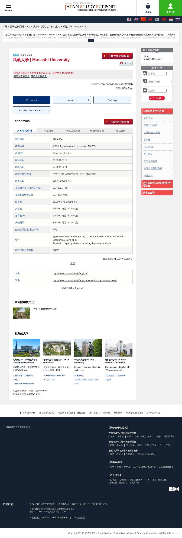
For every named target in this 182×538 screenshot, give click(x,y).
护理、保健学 (116, 445)
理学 (147, 445)
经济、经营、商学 (142, 436)
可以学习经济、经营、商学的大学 (30, 391)
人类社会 (110, 376)
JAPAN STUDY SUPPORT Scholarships (152, 467)
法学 (129, 436)
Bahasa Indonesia (118, 483)
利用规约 (118, 413)
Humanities (72, 100)
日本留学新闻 (29, 413)
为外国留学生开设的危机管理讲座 (157, 184)
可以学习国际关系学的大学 (26, 394)
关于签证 (148, 154)
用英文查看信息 (39, 76)
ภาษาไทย (134, 483)
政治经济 (80, 376)
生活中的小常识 (152, 132)
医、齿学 (130, 445)
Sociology (112, 100)
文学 (112, 436)
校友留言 (81, 413)
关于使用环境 (153, 413)
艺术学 (141, 454)
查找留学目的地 (46, 413)
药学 (140, 445)
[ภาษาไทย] (177, 19)
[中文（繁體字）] (150, 19)
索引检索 (93, 413)
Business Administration (24, 384)
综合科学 (151, 454)
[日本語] (129, 19)
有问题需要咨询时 (153, 168)
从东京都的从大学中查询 (16, 427)
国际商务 (121, 376)
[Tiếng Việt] (164, 19)
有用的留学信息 (65, 413)
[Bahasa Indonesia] (170, 19)
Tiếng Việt (162, 480)
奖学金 (147, 139)
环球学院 (29, 376)
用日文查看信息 (22, 76)
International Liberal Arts (55, 376)
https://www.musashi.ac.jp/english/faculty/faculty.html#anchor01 (85, 280)
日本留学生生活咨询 (153, 111)
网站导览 (106, 413)
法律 (47, 380)
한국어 (151, 480)
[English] (136, 19)
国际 (109, 380)
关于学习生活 (150, 161)
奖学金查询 (149, 192)
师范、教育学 (116, 454)
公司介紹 (80, 517)
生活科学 (130, 454)
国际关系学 (169, 436)
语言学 (121, 436)
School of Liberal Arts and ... (31, 110)
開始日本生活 (150, 125)
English (123, 480)
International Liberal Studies (87, 380)
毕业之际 (148, 175)
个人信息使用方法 (134, 413)
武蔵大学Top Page (124, 88)
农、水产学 (165, 445)
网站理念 (35, 517)
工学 (154, 445)
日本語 (113, 480)
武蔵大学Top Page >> (73, 288)
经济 (17, 380)
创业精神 (18, 376)
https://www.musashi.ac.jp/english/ (117, 84)
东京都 (23, 55)
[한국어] (157, 19)
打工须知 (148, 147)
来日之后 (148, 118)
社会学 (157, 436)
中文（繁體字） (137, 480)
